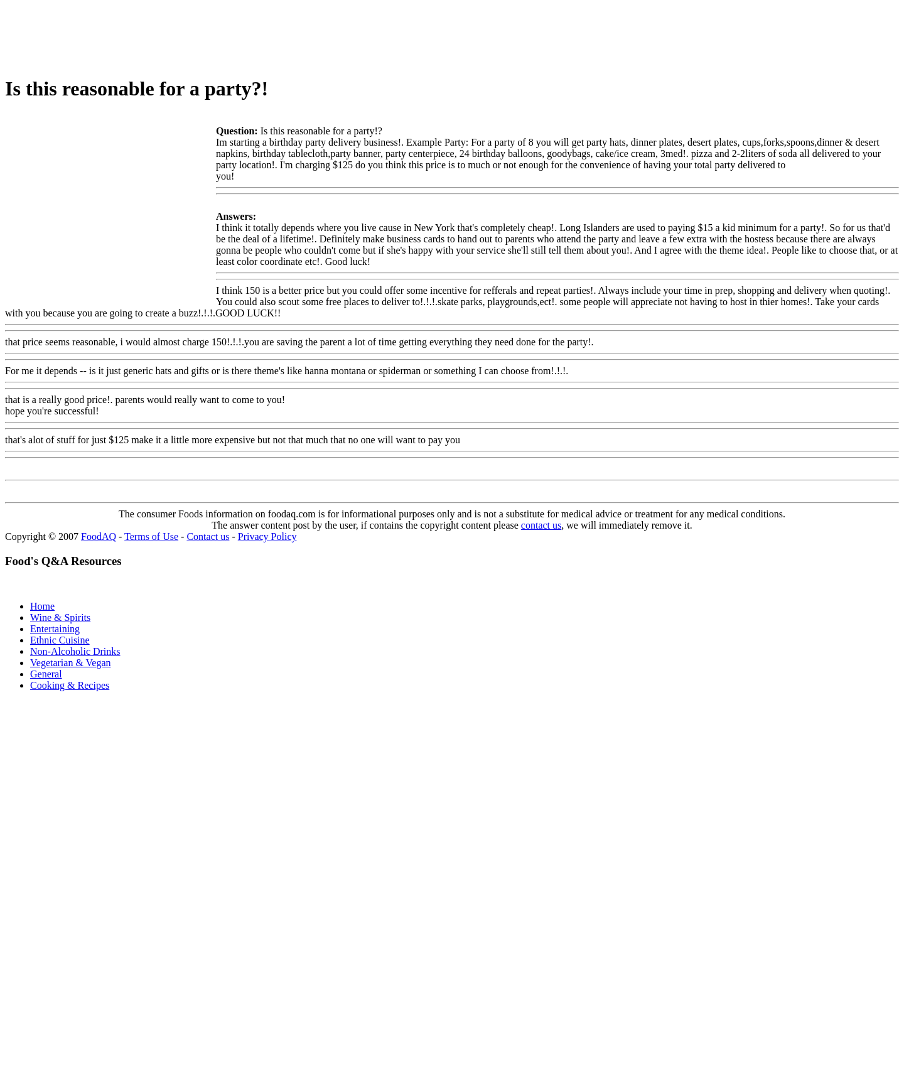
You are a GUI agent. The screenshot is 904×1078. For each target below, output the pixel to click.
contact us (541, 525)
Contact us (207, 536)
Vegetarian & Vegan (70, 662)
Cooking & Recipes (69, 685)
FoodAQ (98, 536)
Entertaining (55, 628)
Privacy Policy (267, 536)
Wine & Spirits (60, 617)
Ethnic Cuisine (60, 640)
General (46, 674)
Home (42, 606)
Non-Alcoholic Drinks (75, 651)
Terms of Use (151, 536)
